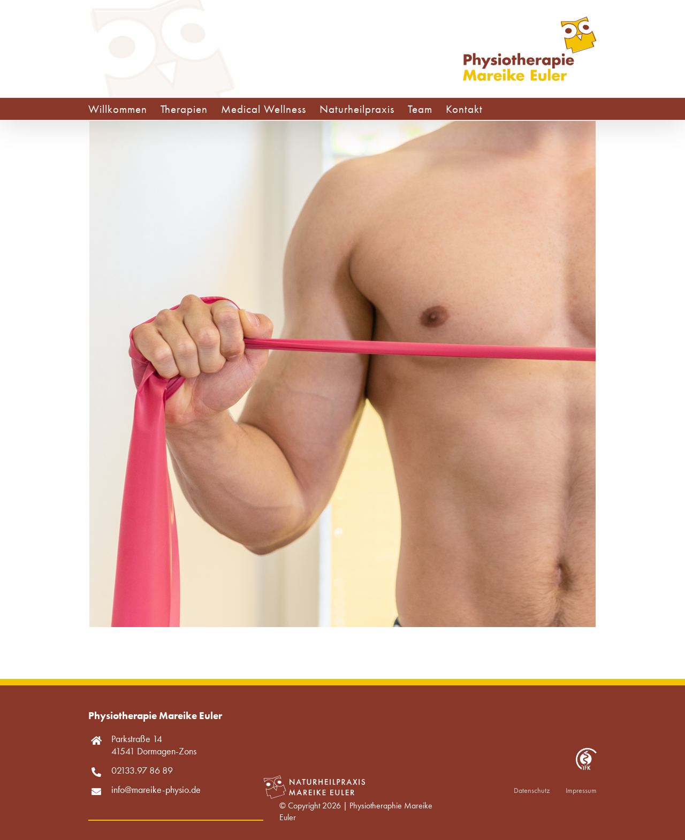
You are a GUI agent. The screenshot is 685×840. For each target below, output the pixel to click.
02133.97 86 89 (142, 770)
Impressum (581, 790)
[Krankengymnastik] (342, 128)
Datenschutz (532, 790)
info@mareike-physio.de (156, 789)
